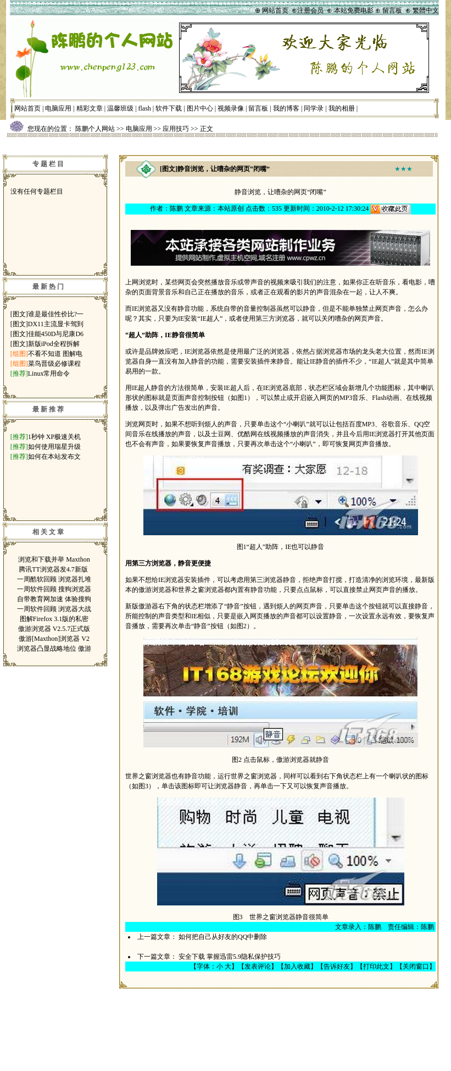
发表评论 (257, 966)
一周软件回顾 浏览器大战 (54, 609)
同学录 (314, 108)
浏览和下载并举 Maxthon (54, 559)
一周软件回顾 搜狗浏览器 (54, 589)
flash (144, 108)
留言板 (258, 108)
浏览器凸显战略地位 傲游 (54, 648)
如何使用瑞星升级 (54, 447)
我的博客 (286, 108)
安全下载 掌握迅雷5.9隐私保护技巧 (230, 956)
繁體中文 (426, 10)
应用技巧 (176, 129)
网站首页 (27, 108)
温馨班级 (120, 108)
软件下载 (168, 108)
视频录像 (231, 108)
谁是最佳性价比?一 (55, 314)
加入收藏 (297, 966)
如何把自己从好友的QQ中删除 (223, 937)
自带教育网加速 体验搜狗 (54, 599)
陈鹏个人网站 (95, 129)
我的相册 (341, 108)
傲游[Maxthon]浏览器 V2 (54, 638)
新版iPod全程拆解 (54, 344)
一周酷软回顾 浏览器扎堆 (54, 579)
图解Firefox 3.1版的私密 (54, 619)
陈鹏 (176, 208)
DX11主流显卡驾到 (55, 324)
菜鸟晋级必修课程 (54, 363)
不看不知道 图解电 (55, 354)
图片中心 (200, 108)
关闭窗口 (416, 966)
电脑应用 (58, 108)
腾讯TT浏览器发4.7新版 (54, 569)
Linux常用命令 (49, 373)
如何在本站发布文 (54, 456)
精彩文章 (89, 108)
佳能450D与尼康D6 (55, 334)
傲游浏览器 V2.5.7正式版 (54, 629)
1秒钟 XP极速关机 (54, 437)
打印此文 (376, 966)
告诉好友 (337, 966)
